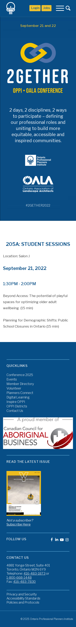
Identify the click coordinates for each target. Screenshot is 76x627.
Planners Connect (19, 393)
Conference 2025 (19, 375)
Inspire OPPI (15, 402)
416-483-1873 (34, 573)
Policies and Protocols (22, 602)
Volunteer (13, 388)
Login (35, 8)
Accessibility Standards (23, 598)
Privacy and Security (21, 594)
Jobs (46, 8)
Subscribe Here (18, 524)
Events (11, 379)
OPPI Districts (16, 406)
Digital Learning (18, 397)
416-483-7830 (24, 582)
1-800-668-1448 (19, 578)
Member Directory (20, 384)
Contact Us (14, 411)
